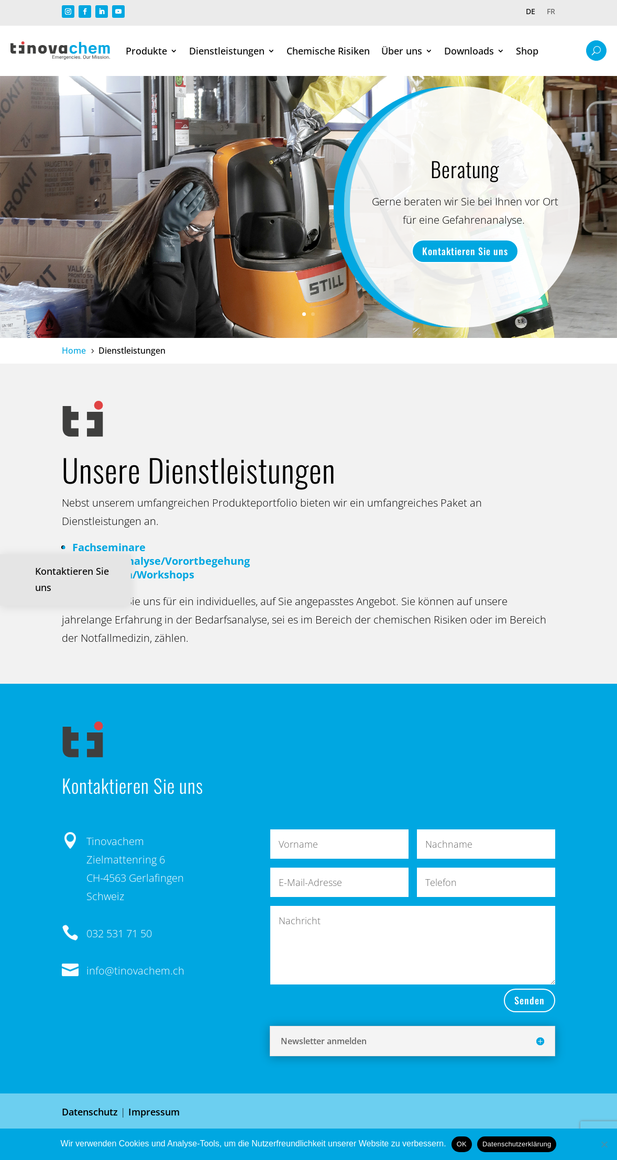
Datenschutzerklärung (516, 1144)
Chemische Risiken (328, 51)
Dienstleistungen (227, 51)
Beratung (465, 168)
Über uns (401, 51)
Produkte (146, 51)
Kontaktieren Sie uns (465, 251)
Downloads (469, 51)
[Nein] (604, 1144)
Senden (529, 1000)
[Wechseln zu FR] (551, 13)
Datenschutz (90, 1112)
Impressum (154, 1112)
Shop (527, 51)
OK (462, 1144)
